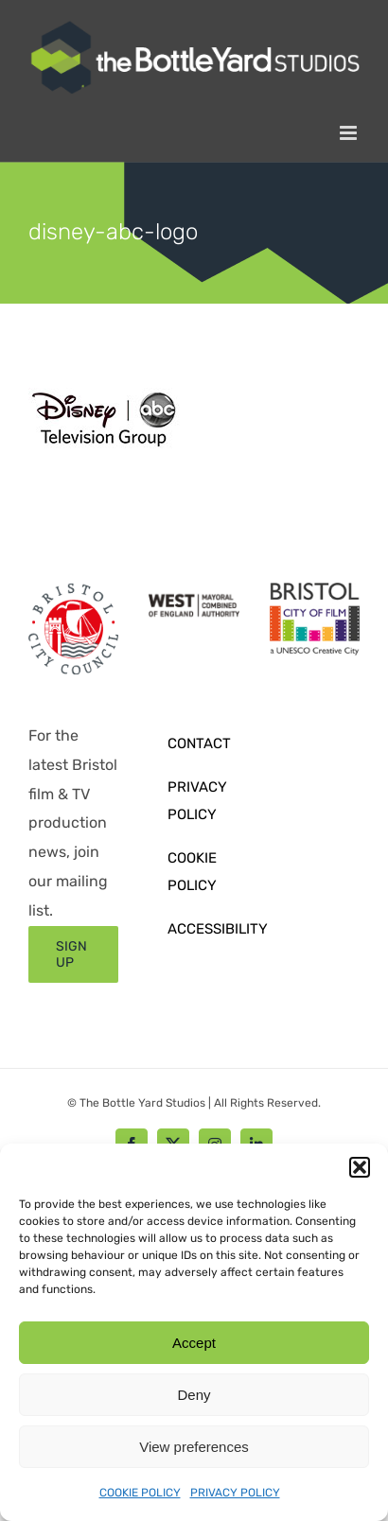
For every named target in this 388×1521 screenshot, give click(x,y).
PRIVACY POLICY (235, 1492)
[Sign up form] (73, 954)
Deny (193, 1395)
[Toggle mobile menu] (350, 133)
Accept (194, 1343)
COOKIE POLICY (140, 1492)
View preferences (194, 1447)
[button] (359, 1167)
